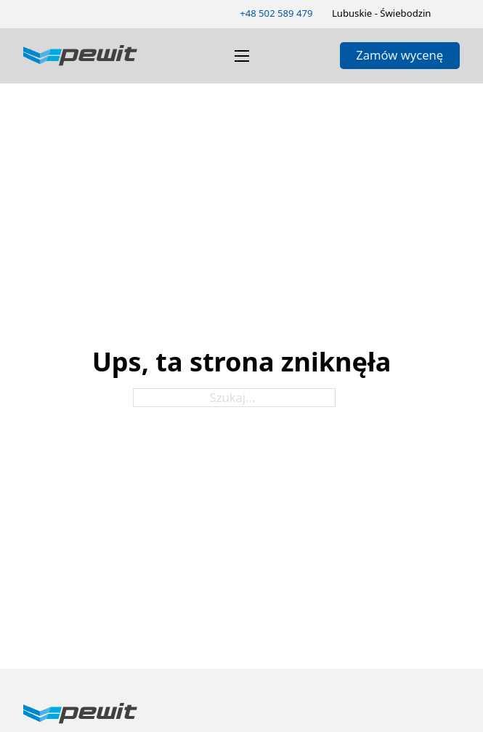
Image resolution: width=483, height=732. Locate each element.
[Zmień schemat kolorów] (455, 13)
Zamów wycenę (399, 55)
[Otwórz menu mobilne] (242, 56)
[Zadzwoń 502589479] (276, 14)
